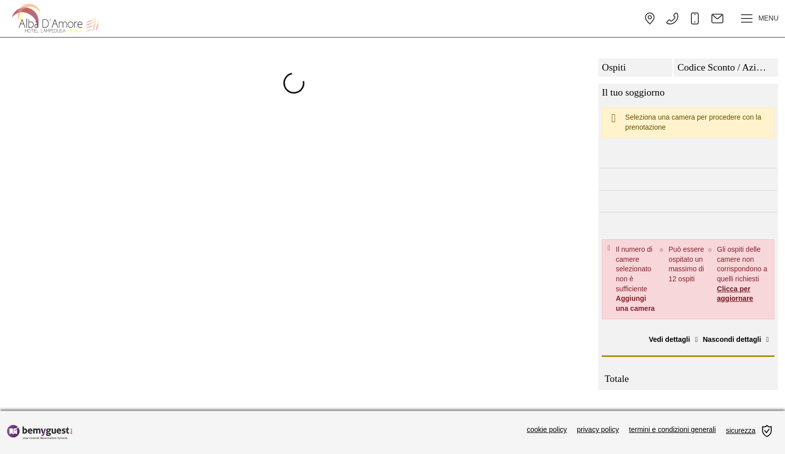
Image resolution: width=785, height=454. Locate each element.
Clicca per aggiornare (735, 294)
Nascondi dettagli (737, 339)
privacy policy (598, 429)
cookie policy (547, 429)
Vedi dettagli (675, 339)
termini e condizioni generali (672, 429)
